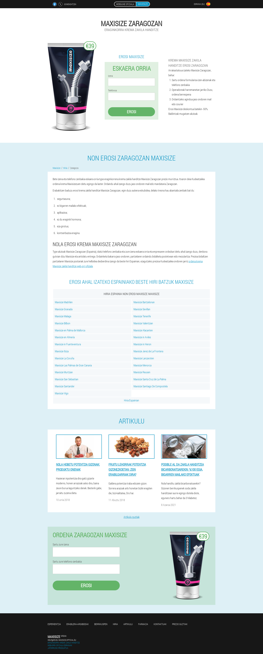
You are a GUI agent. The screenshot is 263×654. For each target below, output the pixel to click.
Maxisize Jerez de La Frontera (148, 351)
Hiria (115, 624)
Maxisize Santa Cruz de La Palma (150, 379)
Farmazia (143, 624)
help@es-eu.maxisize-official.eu (62, 640)
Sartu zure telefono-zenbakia (67, 561)
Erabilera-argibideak (77, 624)
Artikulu (128, 624)
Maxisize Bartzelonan (144, 302)
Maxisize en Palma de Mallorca (70, 330)
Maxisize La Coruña (64, 358)
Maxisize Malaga (63, 316)
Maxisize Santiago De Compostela (151, 386)
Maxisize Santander (64, 386)
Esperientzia (54, 624)
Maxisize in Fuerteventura (68, 344)
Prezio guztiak (180, 624)
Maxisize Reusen (142, 372)
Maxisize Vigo (61, 393)
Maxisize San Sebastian (66, 379)
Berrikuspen (100, 624)
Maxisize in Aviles (142, 337)
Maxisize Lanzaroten (144, 358)
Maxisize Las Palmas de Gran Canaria (73, 365)
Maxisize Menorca (142, 365)
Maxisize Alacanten (143, 330)
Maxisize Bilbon (62, 323)
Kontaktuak (160, 624)
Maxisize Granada (63, 309)
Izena (110, 76)
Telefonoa (112, 90)
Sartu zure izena (61, 544)
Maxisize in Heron (142, 344)
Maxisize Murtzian (64, 372)
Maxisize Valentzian (143, 323)
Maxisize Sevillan (142, 309)
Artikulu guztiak (132, 517)
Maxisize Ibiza (62, 351)
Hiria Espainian (131, 400)
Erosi (131, 111)
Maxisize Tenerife (142, 316)
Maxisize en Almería (65, 337)
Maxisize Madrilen (64, 302)
